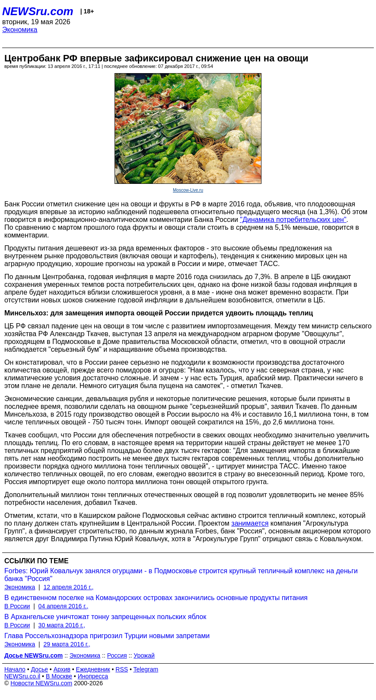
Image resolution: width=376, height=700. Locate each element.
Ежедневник (93, 669)
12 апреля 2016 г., (69, 587)
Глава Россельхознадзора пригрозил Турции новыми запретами (107, 635)
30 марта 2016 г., (62, 625)
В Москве (59, 676)
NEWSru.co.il (22, 676)
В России (17, 606)
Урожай (144, 655)
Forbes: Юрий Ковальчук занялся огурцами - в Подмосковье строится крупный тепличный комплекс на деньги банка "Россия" (181, 574)
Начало (14, 669)
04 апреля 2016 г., (63, 606)
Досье (39, 669)
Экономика (20, 29)
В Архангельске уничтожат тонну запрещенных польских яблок (105, 616)
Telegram (146, 669)
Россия (117, 655)
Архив (62, 669)
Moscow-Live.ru (188, 190)
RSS (121, 669)
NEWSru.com (37, 11)
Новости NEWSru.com (41, 683)
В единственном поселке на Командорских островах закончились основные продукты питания (156, 597)
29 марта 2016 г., (67, 644)
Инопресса (93, 676)
